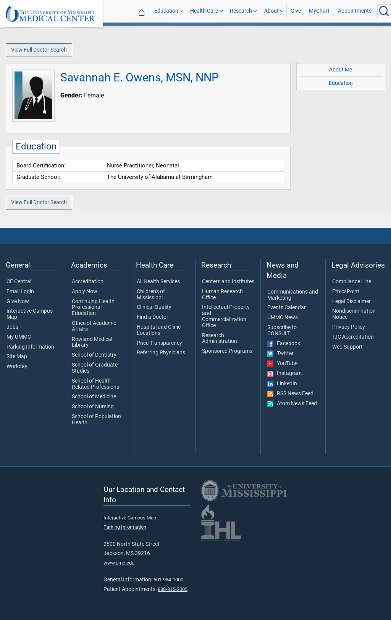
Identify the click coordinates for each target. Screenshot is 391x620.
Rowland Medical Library (92, 342)
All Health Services (158, 282)
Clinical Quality (154, 307)
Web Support (347, 347)
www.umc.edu (118, 563)
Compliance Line (351, 282)
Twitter (280, 354)
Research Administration (219, 339)
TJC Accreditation (353, 337)
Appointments (355, 11)
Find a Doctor (152, 317)
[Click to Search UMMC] (384, 11)
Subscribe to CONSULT (282, 331)
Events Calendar (286, 308)
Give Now (17, 302)
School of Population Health (96, 420)
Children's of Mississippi (151, 295)
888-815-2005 (172, 589)
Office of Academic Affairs (94, 326)
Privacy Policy (348, 327)
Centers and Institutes (228, 282)
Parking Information (30, 347)
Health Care (204, 11)
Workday (16, 367)
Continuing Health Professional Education (93, 307)
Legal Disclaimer (351, 302)
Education (166, 11)
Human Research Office (222, 295)
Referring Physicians (161, 353)
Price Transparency (159, 343)
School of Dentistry (94, 355)
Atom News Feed (292, 404)
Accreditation (87, 282)
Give (296, 11)
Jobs (12, 327)
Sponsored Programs (227, 351)
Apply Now (84, 292)
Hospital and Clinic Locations (159, 330)
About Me (340, 70)
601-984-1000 (168, 580)
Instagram (284, 373)
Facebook (283, 344)
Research (241, 11)
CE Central (18, 282)
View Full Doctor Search (39, 50)
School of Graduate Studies (95, 368)
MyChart (319, 11)
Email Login (20, 292)
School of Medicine (94, 397)
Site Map (16, 357)
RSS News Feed (290, 394)
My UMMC (18, 337)
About (271, 11)
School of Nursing (93, 407)
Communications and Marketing (292, 295)
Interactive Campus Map (29, 314)
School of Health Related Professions (95, 384)
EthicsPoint (345, 292)
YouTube (282, 363)
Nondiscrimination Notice (354, 314)
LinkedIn (282, 384)
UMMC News (282, 318)
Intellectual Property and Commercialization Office (226, 316)
